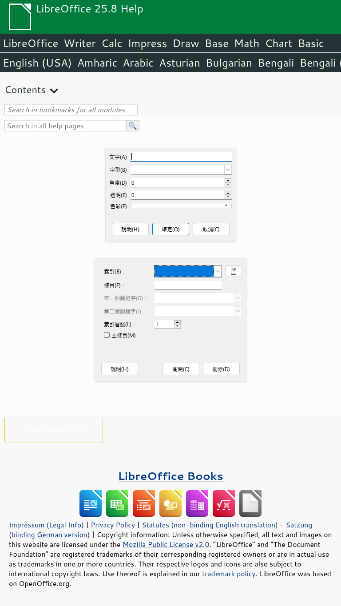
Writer (79, 43)
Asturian (179, 62)
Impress (147, 43)
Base (217, 43)
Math (247, 43)
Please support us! (54, 429)
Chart (278, 43)
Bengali (276, 62)
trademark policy (228, 573)
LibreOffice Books (170, 475)
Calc (112, 43)
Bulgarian (229, 62)
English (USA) (37, 62)
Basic (310, 43)
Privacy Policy (113, 525)
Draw (185, 43)
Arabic (138, 62)
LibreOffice (30, 43)
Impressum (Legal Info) (46, 525)
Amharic (97, 62)
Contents (25, 89)
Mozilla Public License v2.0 (166, 544)
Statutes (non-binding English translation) (210, 525)
